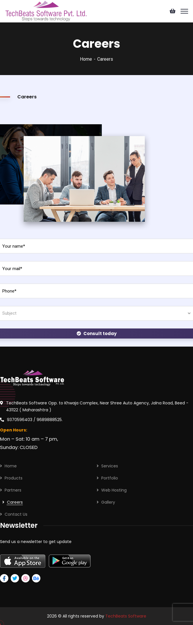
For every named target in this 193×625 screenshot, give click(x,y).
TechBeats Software (125, 616)
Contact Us (16, 514)
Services (109, 466)
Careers (15, 502)
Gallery (108, 502)
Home (86, 59)
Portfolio (109, 478)
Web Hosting (114, 490)
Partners (13, 490)
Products (14, 478)
